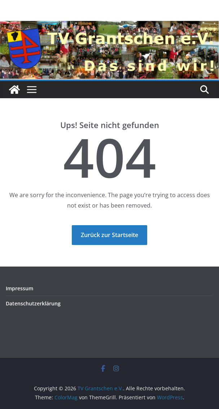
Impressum (19, 288)
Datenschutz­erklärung (33, 303)
